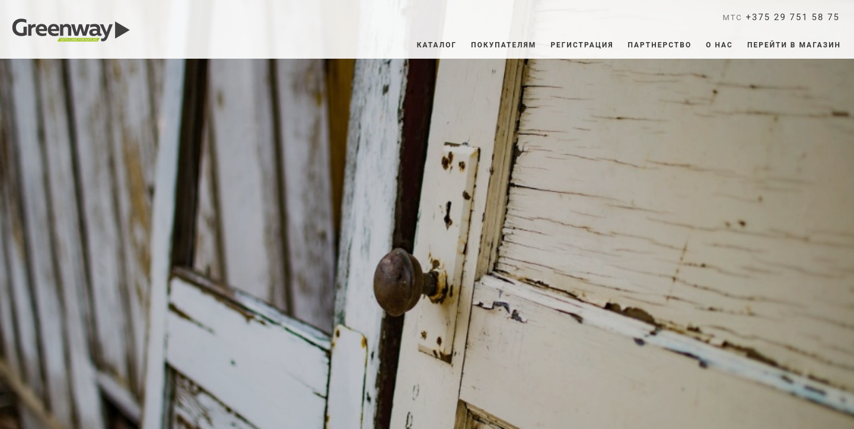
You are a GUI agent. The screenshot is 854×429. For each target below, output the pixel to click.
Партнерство (660, 45)
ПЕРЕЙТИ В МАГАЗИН (794, 45)
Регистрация (581, 45)
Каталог (437, 45)
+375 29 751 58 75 (781, 17)
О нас (719, 45)
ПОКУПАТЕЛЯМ (503, 45)
